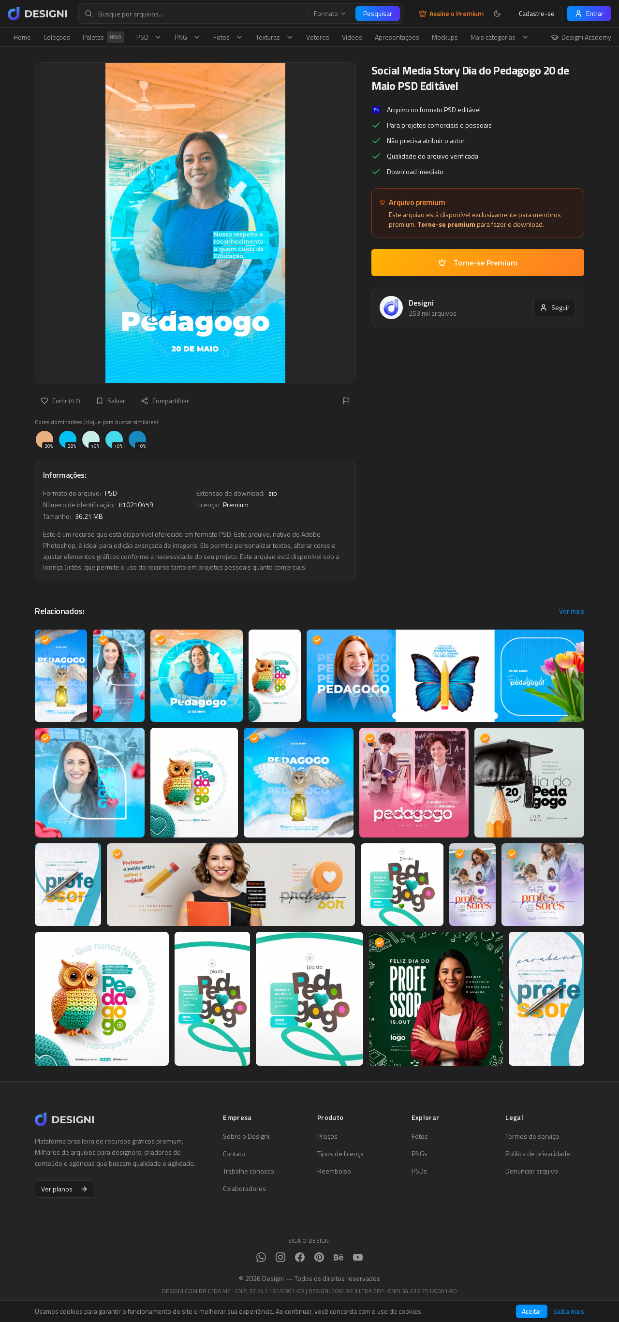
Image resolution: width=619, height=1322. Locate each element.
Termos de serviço (532, 1136)
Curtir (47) (60, 401)
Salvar (110, 401)
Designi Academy (581, 37)
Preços (327, 1136)
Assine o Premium (451, 13)
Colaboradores (244, 1188)
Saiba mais (568, 1311)
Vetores (317, 37)
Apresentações (397, 37)
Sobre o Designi (246, 1136)
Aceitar (532, 1311)
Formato (330, 13)
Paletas (103, 37)
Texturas (275, 37)
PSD (149, 37)
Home (22, 37)
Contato (234, 1154)
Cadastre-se (537, 13)
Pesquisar (377, 13)
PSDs (419, 1171)
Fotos (228, 37)
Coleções (57, 37)
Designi (421, 302)
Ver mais (571, 611)
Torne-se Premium (477, 262)
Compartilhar (165, 401)
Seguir (555, 307)
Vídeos (352, 37)
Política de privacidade (537, 1154)
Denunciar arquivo (531, 1171)
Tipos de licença (340, 1154)
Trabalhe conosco (248, 1171)
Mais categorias (500, 37)
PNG (188, 37)
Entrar (589, 13)
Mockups (445, 37)
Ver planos (64, 1189)
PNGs (419, 1154)
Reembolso (334, 1171)
